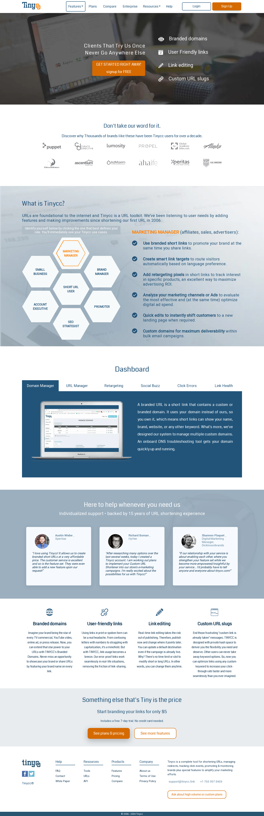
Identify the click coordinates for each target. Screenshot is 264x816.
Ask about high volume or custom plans (196, 794)
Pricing (116, 776)
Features (74, 6)
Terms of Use (148, 776)
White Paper (63, 781)
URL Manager (77, 386)
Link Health (224, 386)
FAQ (58, 771)
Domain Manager (40, 386)
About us (145, 771)
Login (196, 6)
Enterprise (130, 6)
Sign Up (226, 6)
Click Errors (187, 386)
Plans (93, 6)
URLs (86, 776)
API (86, 781)
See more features (155, 733)
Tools (87, 771)
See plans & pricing (109, 733)
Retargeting (113, 386)
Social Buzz (150, 386)
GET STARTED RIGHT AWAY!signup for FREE (118, 68)
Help (169, 6)
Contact (60, 776)
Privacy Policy (148, 781)
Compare (109, 6)
